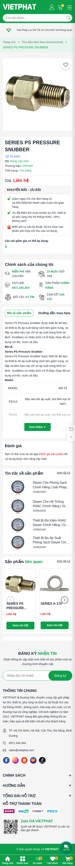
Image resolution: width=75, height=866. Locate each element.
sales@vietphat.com (21, 750)
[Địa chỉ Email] (37, 676)
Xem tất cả (63, 472)
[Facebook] (6, 760)
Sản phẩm (24, 561)
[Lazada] (33, 760)
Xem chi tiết (20, 625)
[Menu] (69, 7)
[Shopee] (24, 760)
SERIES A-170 (51, 603)
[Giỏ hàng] (61, 7)
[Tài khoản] (52, 7)
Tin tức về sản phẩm (24, 473)
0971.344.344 (17, 743)
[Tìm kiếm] (68, 17)
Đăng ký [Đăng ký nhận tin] (60, 675)
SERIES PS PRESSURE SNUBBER (15, 608)
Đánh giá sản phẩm (51, 454)
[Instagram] (15, 760)
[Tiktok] (42, 760)
